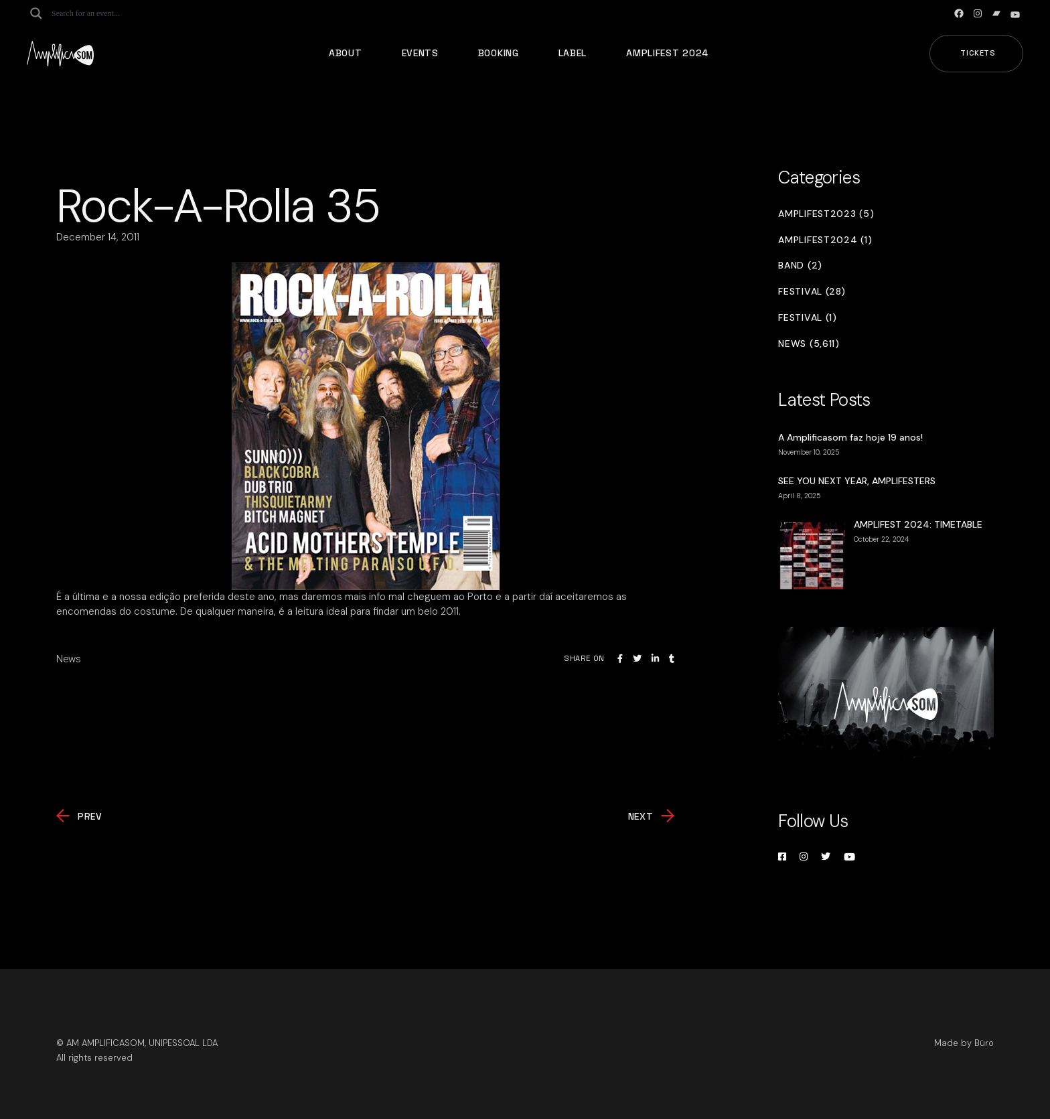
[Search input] (104, 13)
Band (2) (800, 265)
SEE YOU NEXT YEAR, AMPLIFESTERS (856, 481)
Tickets (978, 53)
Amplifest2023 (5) (826, 214)
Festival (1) (807, 317)
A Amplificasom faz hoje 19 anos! (850, 437)
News (68, 659)
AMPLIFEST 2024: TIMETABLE (918, 524)
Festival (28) (811, 291)
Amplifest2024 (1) (825, 240)
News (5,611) (808, 344)
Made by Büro (964, 1043)
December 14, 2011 (97, 237)
